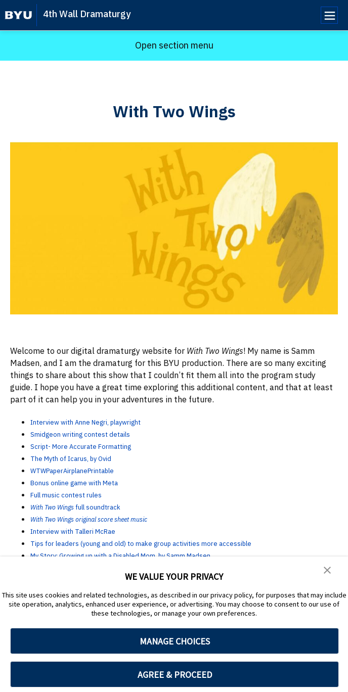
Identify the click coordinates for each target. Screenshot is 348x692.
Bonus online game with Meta (85, 482)
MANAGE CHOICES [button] (175, 641)
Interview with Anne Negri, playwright (100, 422)
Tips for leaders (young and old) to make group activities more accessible (167, 543)
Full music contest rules (75, 494)
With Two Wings (58, 506)
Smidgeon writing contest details (91, 434)
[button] (327, 571)
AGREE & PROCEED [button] (175, 674)
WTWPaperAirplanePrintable (84, 470)
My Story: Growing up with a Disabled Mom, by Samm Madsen (145, 555)
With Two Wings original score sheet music (106, 519)
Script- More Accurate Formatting (93, 446)
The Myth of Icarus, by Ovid (81, 458)
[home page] (18, 15)
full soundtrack (116, 506)
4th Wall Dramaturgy (86, 14)
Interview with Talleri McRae (84, 531)
